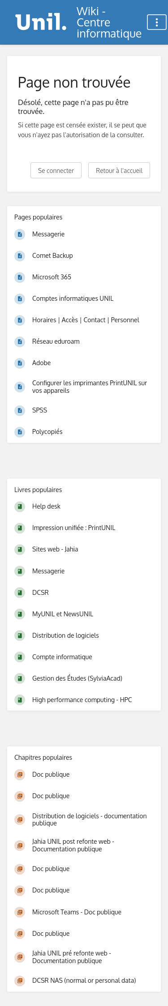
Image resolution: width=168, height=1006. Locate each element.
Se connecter (56, 170)
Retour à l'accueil (119, 170)
